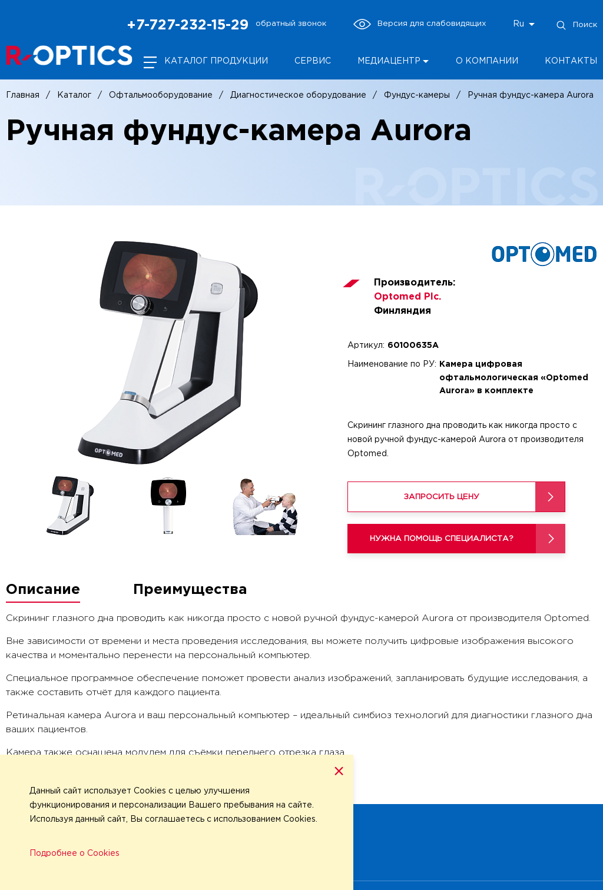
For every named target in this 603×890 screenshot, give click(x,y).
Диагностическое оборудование (298, 95)
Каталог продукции (216, 61)
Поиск (576, 25)
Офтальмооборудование (161, 95)
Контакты (571, 61)
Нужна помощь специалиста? (441, 538)
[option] (168, 352)
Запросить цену (441, 496)
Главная (22, 95)
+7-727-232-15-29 (188, 25)
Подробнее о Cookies (74, 853)
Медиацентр (388, 61)
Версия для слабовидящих (419, 24)
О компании (487, 61)
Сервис (312, 61)
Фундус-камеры (417, 95)
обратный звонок (291, 23)
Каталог (74, 95)
